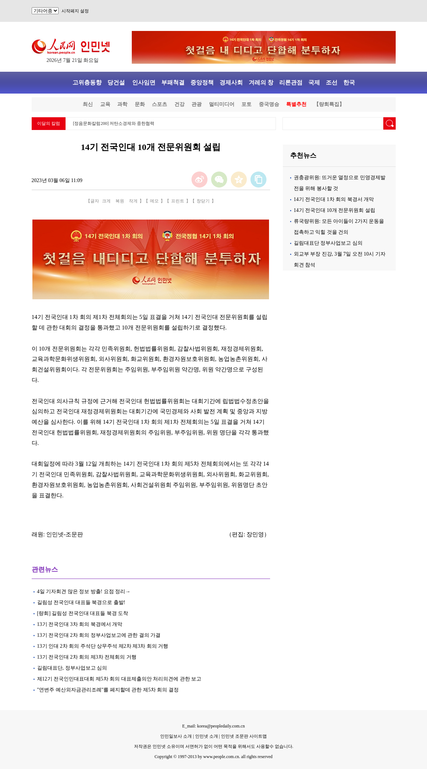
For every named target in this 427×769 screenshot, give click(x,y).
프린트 (177, 201)
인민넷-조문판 (64, 534)
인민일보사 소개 (176, 736)
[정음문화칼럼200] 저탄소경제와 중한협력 (114, 123)
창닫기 (203, 201)
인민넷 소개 (206, 736)
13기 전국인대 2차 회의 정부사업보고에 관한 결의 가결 (99, 635)
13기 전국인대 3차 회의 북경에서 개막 (80, 624)
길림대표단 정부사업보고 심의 (328, 243)
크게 (106, 201)
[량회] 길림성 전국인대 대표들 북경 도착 (83, 613)
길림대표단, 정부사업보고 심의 (72, 668)
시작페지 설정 (75, 10)
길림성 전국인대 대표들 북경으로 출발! (82, 602)
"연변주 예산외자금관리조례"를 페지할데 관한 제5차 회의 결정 (108, 690)
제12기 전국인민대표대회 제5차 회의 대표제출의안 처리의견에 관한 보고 (119, 679)
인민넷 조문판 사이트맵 (244, 736)
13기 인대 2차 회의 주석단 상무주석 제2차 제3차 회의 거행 (103, 646)
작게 (133, 201)
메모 (154, 201)
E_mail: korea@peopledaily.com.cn (213, 726)
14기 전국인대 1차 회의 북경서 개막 (334, 199)
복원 (119, 201)
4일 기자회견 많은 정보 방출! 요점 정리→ (84, 591)
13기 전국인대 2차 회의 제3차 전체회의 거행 (87, 657)
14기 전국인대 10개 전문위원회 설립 (334, 210)
